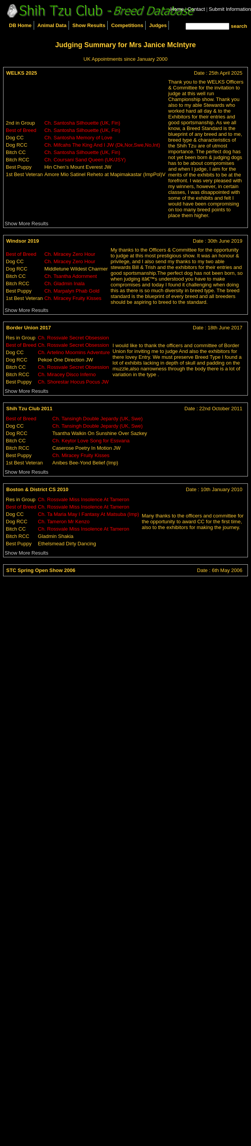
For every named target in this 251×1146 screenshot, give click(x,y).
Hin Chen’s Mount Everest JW (77, 167)
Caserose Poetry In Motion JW (86, 448)
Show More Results (26, 223)
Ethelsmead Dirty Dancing (67, 543)
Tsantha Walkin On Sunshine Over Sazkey (99, 433)
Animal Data (52, 25)
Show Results (88, 25)
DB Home (20, 25)
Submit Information (230, 9)
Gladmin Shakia (56, 536)
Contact (196, 9)
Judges (158, 25)
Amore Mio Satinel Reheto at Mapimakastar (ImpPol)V (104, 174)
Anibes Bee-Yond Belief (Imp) (85, 463)
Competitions (127, 25)
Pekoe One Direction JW (65, 360)
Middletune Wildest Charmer (76, 269)
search (239, 26)
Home (177, 9)
